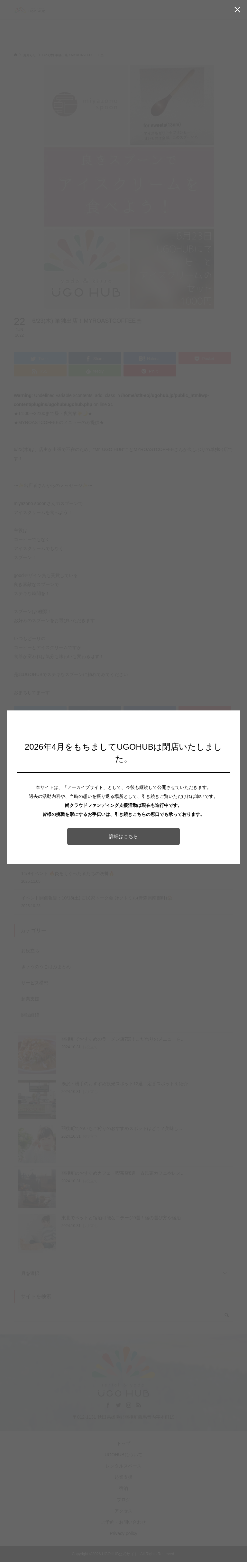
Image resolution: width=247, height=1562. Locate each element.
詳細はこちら (123, 836)
